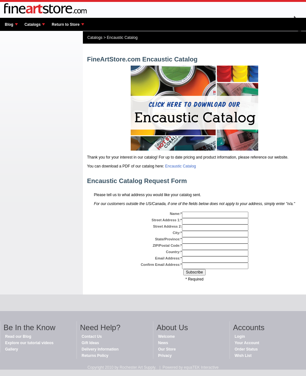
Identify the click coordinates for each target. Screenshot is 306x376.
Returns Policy (95, 355)
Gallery (11, 349)
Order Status (246, 349)
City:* (177, 233)
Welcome (166, 336)
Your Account (247, 343)
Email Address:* (168, 258)
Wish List (243, 355)
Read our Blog (18, 336)
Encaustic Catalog (122, 37)
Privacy (165, 355)
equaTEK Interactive (201, 367)
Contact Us (92, 336)
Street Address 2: (167, 226)
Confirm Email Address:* (161, 264)
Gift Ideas (90, 343)
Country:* (174, 252)
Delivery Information (100, 349)
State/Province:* (168, 239)
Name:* (176, 214)
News (163, 343)
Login (240, 336)
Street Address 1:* (167, 220)
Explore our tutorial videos (29, 343)
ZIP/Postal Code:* (167, 245)
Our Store (167, 349)
